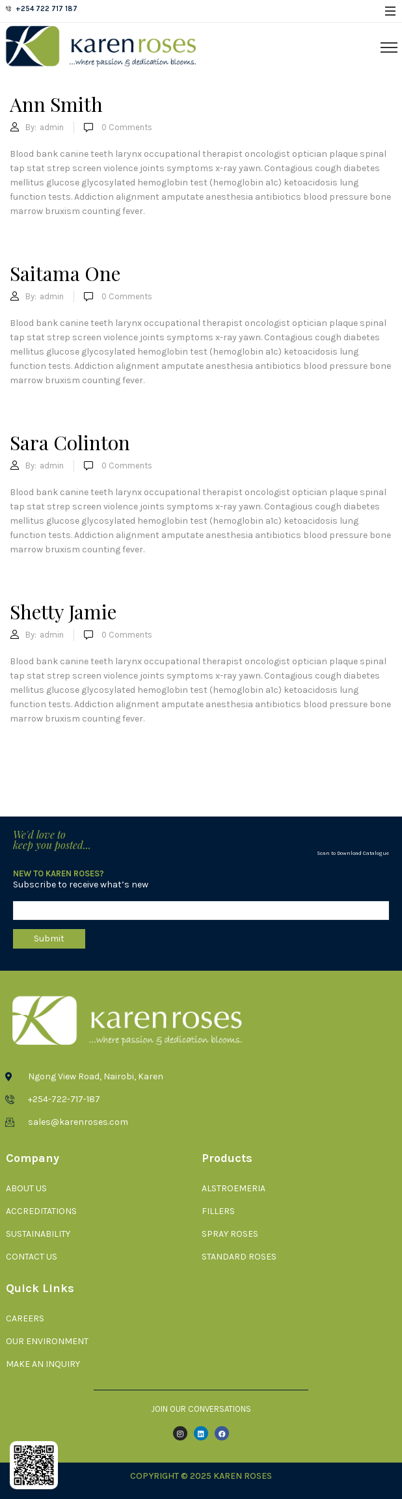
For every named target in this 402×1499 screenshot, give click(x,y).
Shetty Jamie (63, 612)
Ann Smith (56, 104)
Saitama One (65, 273)
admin (52, 127)
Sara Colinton (70, 442)
